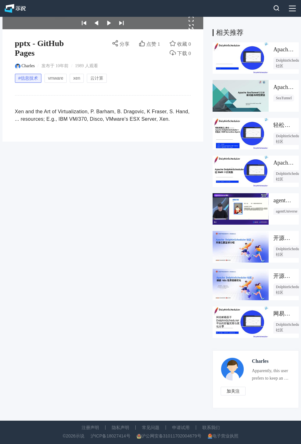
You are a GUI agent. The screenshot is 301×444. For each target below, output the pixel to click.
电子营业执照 (225, 435)
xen (76, 78)
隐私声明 (120, 427)
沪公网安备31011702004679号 (171, 435)
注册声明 (90, 427)
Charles (28, 65)
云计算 (96, 78)
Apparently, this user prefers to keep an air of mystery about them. (270, 375)
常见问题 (150, 427)
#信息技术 (28, 78)
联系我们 (211, 427)
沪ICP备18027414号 (110, 435)
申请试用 (181, 427)
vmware (55, 78)
